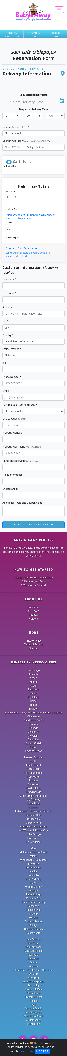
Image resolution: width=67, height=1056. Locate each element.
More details (22, 256)
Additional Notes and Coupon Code (22, 502)
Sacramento (33, 932)
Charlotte (33, 724)
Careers (33, 618)
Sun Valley (33, 985)
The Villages (33, 993)
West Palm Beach (34, 1016)
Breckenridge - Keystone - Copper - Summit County (33, 712)
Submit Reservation (33, 524)
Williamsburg (33, 1020)
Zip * (5, 362)
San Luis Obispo (33, 950)
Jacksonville (33, 818)
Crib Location (14, 418)
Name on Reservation (20, 460)
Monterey (33, 863)
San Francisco (33, 947)
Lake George (33, 834)
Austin (33, 685)
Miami (33, 856)
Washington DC (33, 1012)
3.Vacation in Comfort (33, 585)
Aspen (33, 677)
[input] (33, 102)
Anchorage (33, 670)
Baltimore (33, 689)
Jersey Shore (33, 822)
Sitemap (33, 648)
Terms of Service (33, 644)
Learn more (26, 1053)
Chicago (33, 727)
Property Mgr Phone (21, 446)
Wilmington (33, 1023)
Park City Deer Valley (33, 902)
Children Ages (10, 488)
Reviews (33, 614)
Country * (7, 335)
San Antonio (33, 939)
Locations (33, 607)
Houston (33, 807)
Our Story (33, 611)
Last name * (9, 293)
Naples (33, 871)
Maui (33, 848)
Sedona (33, 966)
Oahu (33, 882)
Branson (33, 708)
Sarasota (33, 954)
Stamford (33, 977)
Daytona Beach (33, 751)
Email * (6, 390)
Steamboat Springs (33, 981)
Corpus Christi (34, 743)
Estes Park (33, 768)
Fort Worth (33, 776)
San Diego (33, 943)
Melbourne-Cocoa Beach (34, 852)
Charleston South (33, 720)
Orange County (33, 886)
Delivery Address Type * (15, 127)
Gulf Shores (33, 799)
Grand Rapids (33, 792)
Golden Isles (33, 788)
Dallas (33, 747)
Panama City (33, 898)
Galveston (33, 784)
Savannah (33, 958)
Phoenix (33, 913)
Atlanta (34, 681)
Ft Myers (33, 780)
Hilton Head (33, 803)
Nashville (33, 875)
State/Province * (11, 349)
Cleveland (33, 735)
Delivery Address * (27, 140)
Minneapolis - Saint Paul (33, 859)
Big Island (33, 697)
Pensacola (33, 906)
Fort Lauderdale (33, 772)
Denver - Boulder (33, 757)
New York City (33, 879)
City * (5, 321)
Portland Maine (33, 921)
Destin (33, 761)
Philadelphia (33, 909)
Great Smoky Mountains (33, 795)
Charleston (33, 716)
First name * (9, 279)
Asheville (33, 674)
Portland (33, 917)
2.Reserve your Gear (33, 581)
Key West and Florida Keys (33, 830)
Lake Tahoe (33, 838)
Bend (33, 693)
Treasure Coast (33, 997)
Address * (8, 307)
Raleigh (33, 925)
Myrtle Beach (33, 867)
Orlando (33, 890)
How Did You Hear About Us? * (19, 404)
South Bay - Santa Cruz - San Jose (33, 970)
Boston (33, 704)
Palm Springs (33, 894)
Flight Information (12, 474)
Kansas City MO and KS (33, 826)
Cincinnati (33, 731)
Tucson (33, 1000)
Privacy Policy (33, 640)
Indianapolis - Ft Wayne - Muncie (33, 811)
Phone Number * (11, 376)
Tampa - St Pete (33, 989)
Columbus (33, 739)
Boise (33, 701)
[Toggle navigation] (59, 9)
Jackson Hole (33, 815)
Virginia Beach (33, 1008)
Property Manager (12, 432)
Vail (33, 1004)
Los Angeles (33, 841)
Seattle (33, 962)
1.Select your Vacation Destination (33, 577)
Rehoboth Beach (33, 929)
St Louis (33, 973)
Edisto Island (33, 765)
